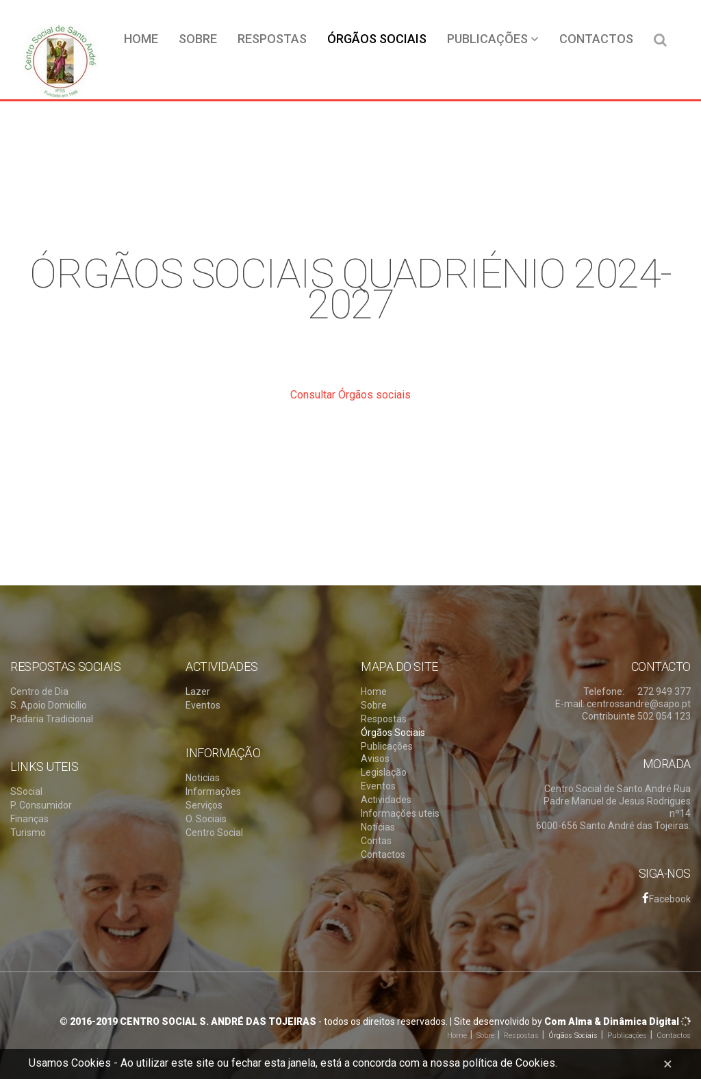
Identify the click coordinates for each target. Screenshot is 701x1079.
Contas (376, 840)
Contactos (596, 38)
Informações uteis (400, 813)
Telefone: (603, 691)
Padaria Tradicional (51, 718)
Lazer (198, 691)
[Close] (667, 1064)
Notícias (378, 827)
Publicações (493, 38)
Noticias (203, 777)
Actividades (386, 799)
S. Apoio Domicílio (48, 705)
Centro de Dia (39, 691)
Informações (213, 791)
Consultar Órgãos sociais (350, 394)
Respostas (272, 38)
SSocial (26, 791)
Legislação (384, 772)
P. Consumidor (41, 805)
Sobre (198, 38)
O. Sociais (206, 818)
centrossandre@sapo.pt (639, 703)
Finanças (29, 818)
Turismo (28, 832)
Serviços (204, 805)
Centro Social (214, 832)
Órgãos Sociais (376, 38)
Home (141, 38)
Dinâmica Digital (641, 1021)
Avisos (375, 758)
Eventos (203, 705)
